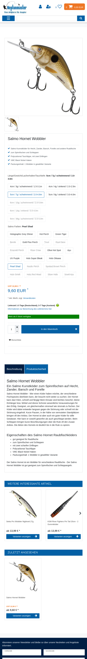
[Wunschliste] (59, 6)
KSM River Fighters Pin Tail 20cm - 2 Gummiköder (63, 523)
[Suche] (81, 18)
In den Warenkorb (59, 329)
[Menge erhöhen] (17, 327)
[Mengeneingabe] (11, 329)
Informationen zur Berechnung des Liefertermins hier (30, 309)
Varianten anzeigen (25, 536)
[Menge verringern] (17, 331)
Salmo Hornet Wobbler (15, 598)
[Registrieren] (49, 6)
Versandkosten (29, 298)
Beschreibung (14, 369)
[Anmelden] (40, 6)
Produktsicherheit (36, 369)
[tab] (14, 369)
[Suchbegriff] (47, 18)
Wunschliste (15, 340)
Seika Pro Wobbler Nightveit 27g (19, 522)
